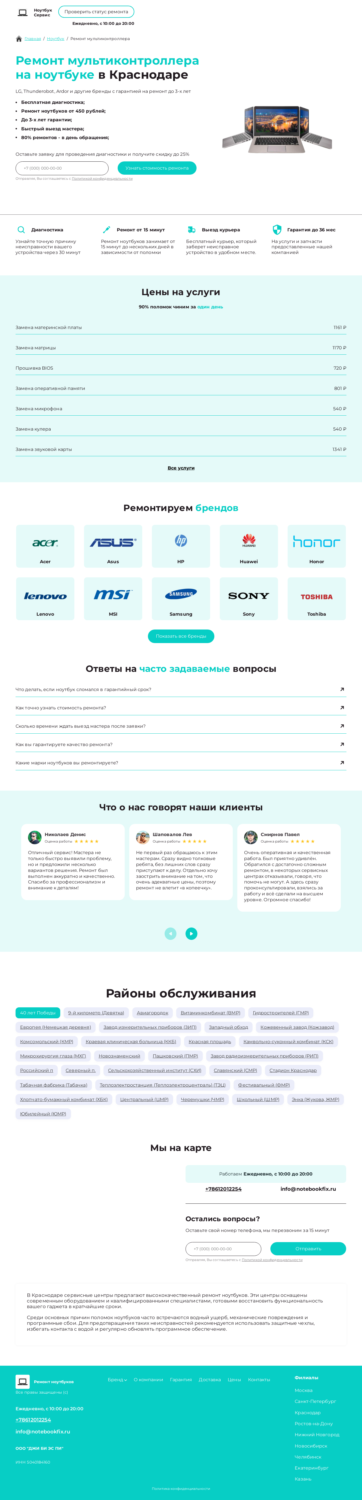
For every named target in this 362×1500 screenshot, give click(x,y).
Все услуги (181, 468)
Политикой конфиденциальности (102, 178)
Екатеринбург (312, 1468)
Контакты (210, 22)
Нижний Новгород (317, 1434)
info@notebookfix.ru (308, 1189)
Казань (303, 1479)
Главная (33, 38)
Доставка (210, 1379)
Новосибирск (311, 1446)
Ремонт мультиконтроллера (100, 38)
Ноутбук (55, 38)
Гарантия (181, 1379)
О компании (160, 22)
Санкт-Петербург (315, 1401)
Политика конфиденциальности (181, 1488)
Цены (188, 22)
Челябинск (308, 1457)
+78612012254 (194, 9)
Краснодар (308, 1412)
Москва (304, 1390)
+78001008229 (149, 9)
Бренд (130, 22)
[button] (191, 933)
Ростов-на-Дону (314, 1423)
